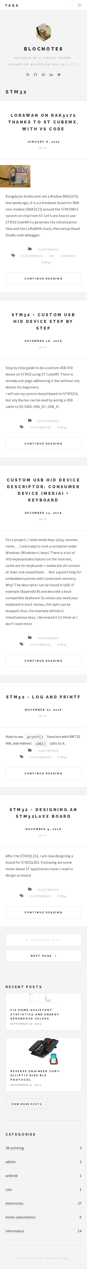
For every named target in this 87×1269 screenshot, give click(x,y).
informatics (15, 1231)
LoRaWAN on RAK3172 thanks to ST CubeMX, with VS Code (43, 122)
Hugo (65, 1258)
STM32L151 (29, 856)
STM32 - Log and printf (43, 697)
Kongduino (14, 196)
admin (11, 1161)
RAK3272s (70, 196)
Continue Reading (43, 278)
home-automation (20, 1217)
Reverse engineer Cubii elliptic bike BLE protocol (35, 1075)
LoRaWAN (68, 256)
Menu (79, 5)
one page (25, 380)
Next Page (41, 955)
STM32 (46, 262)
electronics (14, 1203)
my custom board (34, 393)
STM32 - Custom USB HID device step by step (43, 321)
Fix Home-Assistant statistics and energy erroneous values (34, 1014)
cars (9, 1189)
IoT (51, 256)
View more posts (26, 1104)
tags (12, 5)
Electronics (48, 249)
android (12, 1175)
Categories (21, 1134)
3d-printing (15, 1148)
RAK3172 (34, 209)
